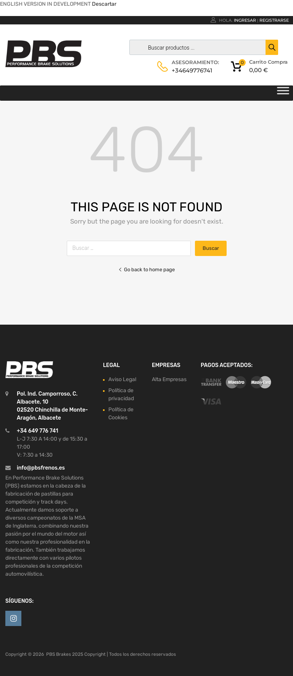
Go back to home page (146, 269)
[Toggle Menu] (283, 93)
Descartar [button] (104, 4)
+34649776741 (190, 70)
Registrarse (274, 20)
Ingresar (245, 20)
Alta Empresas (169, 379)
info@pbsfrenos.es (41, 468)
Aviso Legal (122, 379)
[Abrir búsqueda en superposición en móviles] (202, 47)
